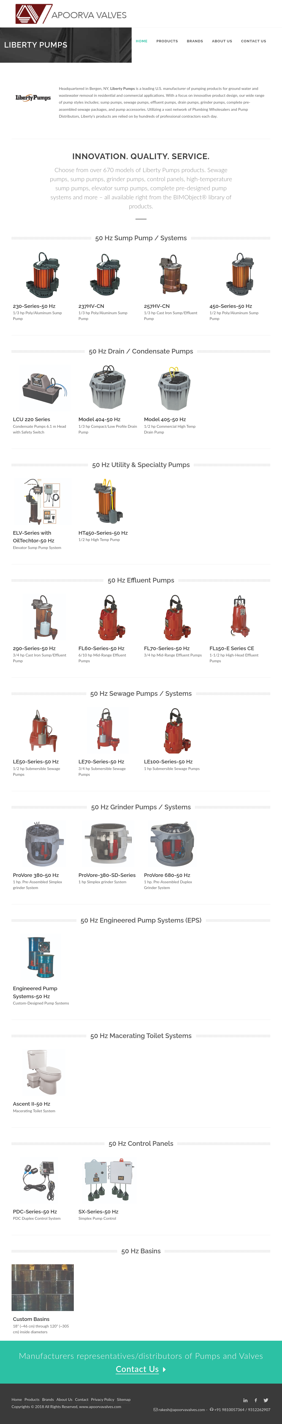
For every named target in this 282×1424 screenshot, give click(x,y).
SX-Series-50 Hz (98, 1211)
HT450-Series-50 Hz (103, 533)
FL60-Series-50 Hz (101, 648)
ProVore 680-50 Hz (167, 875)
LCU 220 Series (31, 419)
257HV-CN (157, 306)
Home (17, 1399)
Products (32, 1399)
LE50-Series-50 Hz (36, 761)
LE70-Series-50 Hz (101, 761)
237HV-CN (91, 306)
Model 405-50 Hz (165, 419)
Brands (48, 1399)
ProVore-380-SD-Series (107, 875)
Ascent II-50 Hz (31, 1104)
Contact (81, 1399)
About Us (64, 1399)
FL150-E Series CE (232, 648)
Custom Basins (31, 1319)
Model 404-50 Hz (99, 419)
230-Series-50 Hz (34, 306)
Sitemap (124, 1399)
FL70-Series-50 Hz (167, 648)
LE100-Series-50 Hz (168, 761)
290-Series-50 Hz (34, 648)
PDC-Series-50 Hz (35, 1211)
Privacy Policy (102, 1399)
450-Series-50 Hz (231, 306)
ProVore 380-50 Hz (36, 875)
